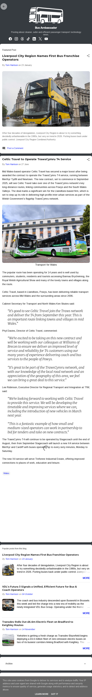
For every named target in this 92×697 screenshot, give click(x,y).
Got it (54, 694)
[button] (88, 56)
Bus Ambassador (46, 27)
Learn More (41, 694)
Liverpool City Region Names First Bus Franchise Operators (40, 554)
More (86, 578)
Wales (6, 473)
